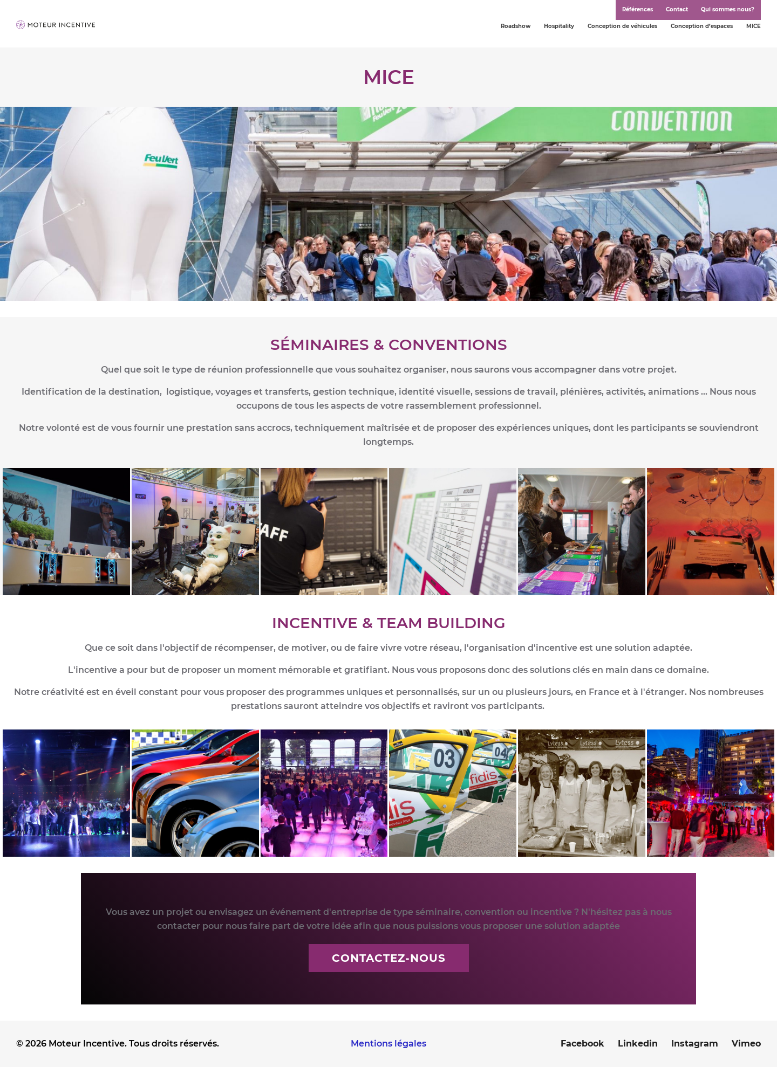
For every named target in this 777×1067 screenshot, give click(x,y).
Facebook (582, 1043)
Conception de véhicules (622, 26)
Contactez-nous (389, 958)
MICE (753, 26)
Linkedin (638, 1043)
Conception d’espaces (702, 26)
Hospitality (559, 26)
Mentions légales (388, 1043)
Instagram (694, 1043)
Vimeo (746, 1043)
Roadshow (515, 26)
